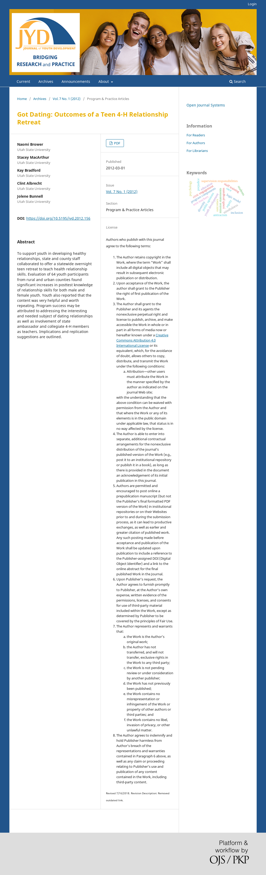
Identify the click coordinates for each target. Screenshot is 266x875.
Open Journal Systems (206, 105)
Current (23, 81)
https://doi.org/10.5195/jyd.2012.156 (58, 218)
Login (252, 4)
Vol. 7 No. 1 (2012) (67, 98)
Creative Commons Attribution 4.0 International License (142, 340)
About (104, 81)
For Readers (196, 135)
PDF (116, 143)
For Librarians (197, 150)
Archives (45, 81)
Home (22, 98)
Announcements (76, 81)
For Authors (196, 143)
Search (237, 81)
